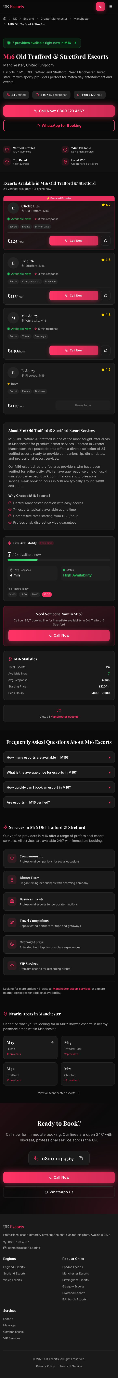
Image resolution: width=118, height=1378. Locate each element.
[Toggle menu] (111, 6)
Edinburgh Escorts (74, 1299)
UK (15, 18)
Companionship (13, 1331)
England (28, 18)
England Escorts (14, 1267)
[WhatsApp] (105, 240)
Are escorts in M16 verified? (59, 802)
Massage (9, 1325)
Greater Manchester (54, 18)
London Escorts (72, 1267)
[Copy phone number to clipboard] (80, 1158)
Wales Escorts (12, 1280)
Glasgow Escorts (73, 1286)
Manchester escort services (72, 988)
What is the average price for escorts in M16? (59, 772)
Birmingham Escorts (75, 1280)
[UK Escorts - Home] (13, 6)
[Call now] (100, 6)
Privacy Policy (45, 1366)
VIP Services (11, 1338)
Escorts (8, 1318)
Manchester (82, 18)
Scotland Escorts (14, 1273)
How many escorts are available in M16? (59, 757)
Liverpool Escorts (73, 1293)
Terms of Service (71, 1366)
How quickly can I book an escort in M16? (59, 787)
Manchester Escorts (75, 1273)
